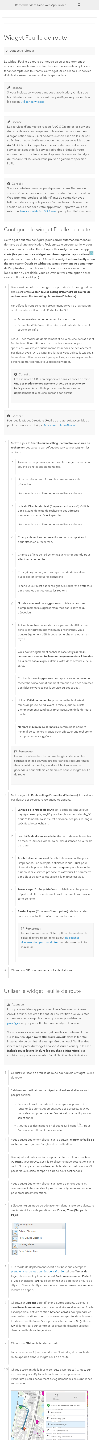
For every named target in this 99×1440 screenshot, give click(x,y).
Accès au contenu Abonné (59, 425)
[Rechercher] (79, 5)
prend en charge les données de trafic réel (37, 1271)
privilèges (13, 1023)
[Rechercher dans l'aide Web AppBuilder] (46, 5)
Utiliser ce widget (32, 101)
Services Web (38, 211)
